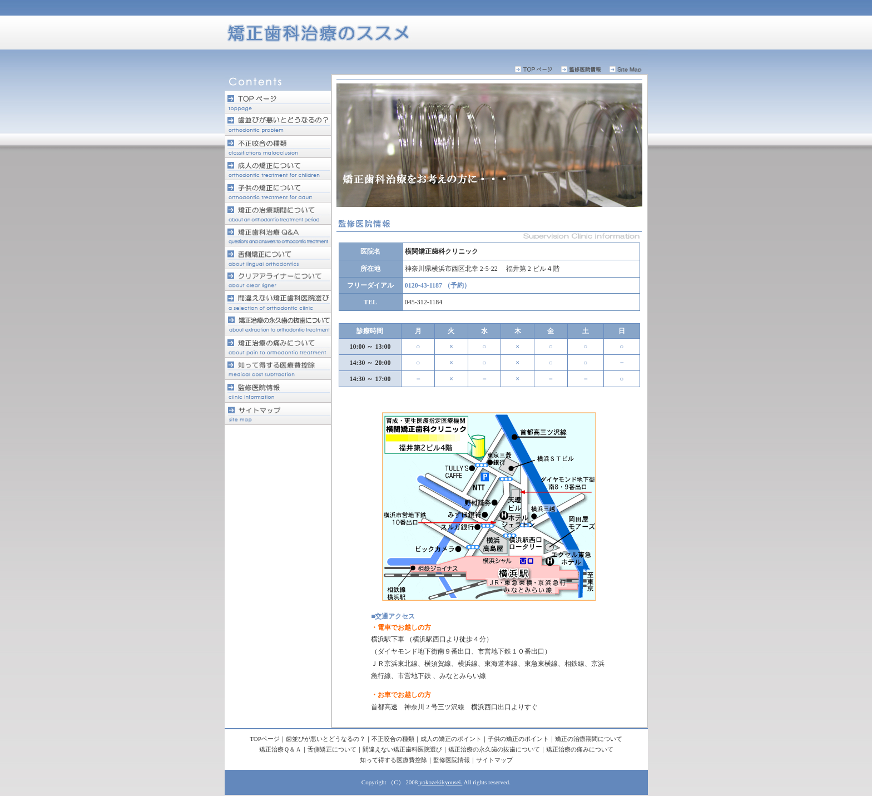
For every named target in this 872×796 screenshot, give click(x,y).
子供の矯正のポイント (518, 738)
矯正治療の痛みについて (579, 749)
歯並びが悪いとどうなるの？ (325, 738)
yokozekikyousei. (440, 782)
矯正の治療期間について (588, 738)
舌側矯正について (332, 749)
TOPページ (265, 738)
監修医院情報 (451, 760)
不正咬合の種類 (392, 738)
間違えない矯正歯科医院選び (402, 749)
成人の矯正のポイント (451, 738)
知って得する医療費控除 (393, 760)
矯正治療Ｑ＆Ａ (280, 749)
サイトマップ (494, 760)
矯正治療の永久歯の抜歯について (494, 749)
